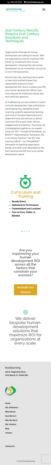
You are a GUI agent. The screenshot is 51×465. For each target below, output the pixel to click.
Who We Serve (11, 420)
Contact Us (10, 446)
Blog (7, 428)
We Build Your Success (25, 290)
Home (7, 403)
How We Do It (10, 416)
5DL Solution (10, 424)
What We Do (10, 412)
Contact (8, 433)
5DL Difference (11, 407)
